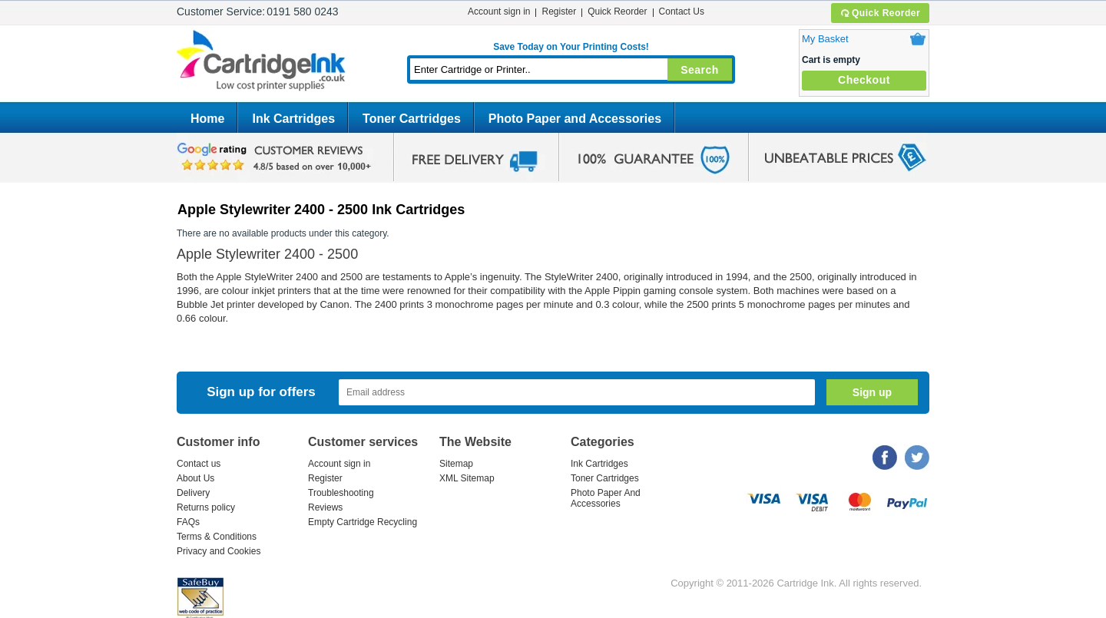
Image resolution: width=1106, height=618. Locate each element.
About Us (195, 478)
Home (207, 118)
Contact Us (681, 11)
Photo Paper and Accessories (574, 118)
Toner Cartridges (412, 118)
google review (276, 157)
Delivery (193, 492)
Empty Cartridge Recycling (362, 522)
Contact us (198, 463)
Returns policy (206, 507)
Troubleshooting (341, 492)
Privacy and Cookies (218, 551)
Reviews (325, 507)
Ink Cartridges (293, 118)
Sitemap (456, 463)
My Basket (825, 39)
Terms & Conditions (217, 536)
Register (558, 11)
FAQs (188, 522)
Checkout (864, 80)
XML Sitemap (467, 478)
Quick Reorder (879, 13)
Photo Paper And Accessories (606, 498)
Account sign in (499, 11)
